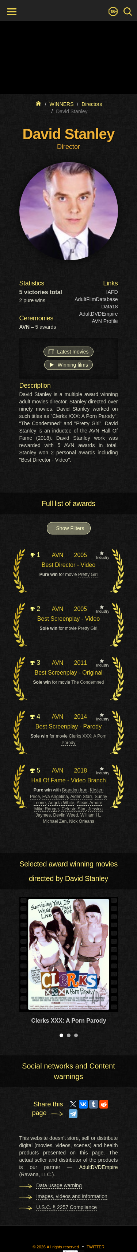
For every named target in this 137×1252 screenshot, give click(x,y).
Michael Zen (54, 821)
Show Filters (70, 528)
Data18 (109, 306)
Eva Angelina (55, 796)
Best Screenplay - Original (69, 673)
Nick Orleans (81, 821)
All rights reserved (63, 1247)
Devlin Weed (65, 815)
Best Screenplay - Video (68, 619)
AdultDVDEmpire (98, 314)
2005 (80, 555)
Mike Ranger (46, 808)
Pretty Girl (88, 574)
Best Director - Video (68, 565)
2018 (80, 770)
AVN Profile (105, 321)
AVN (58, 555)
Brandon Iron (74, 790)
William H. (90, 815)
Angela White (61, 802)
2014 (80, 717)
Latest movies (68, 351)
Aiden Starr (81, 796)
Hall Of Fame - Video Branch (68, 780)
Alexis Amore (89, 802)
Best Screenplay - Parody (68, 726)
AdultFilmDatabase (96, 299)
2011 (80, 663)
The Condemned (87, 682)
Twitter (95, 1247)
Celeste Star (73, 808)
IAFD (112, 292)
